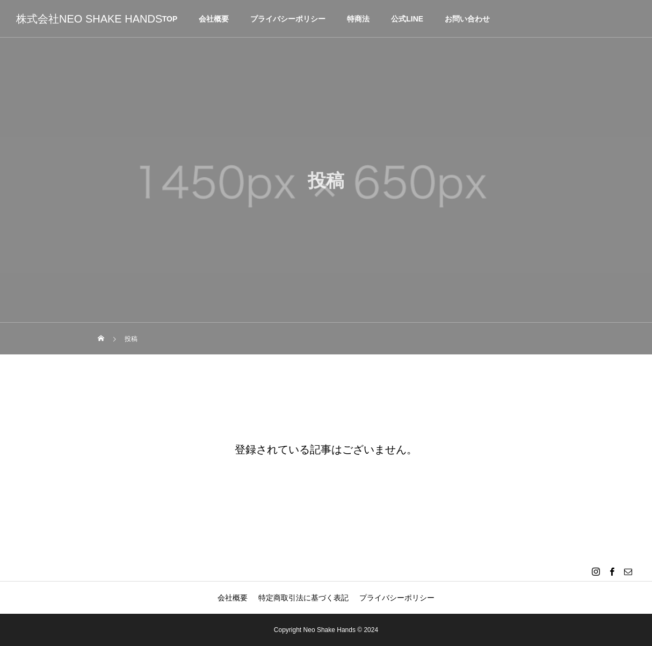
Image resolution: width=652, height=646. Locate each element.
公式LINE (407, 18)
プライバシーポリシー (287, 18)
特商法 (358, 18)
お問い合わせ (467, 18)
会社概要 (214, 18)
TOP (170, 18)
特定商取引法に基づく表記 (303, 597)
